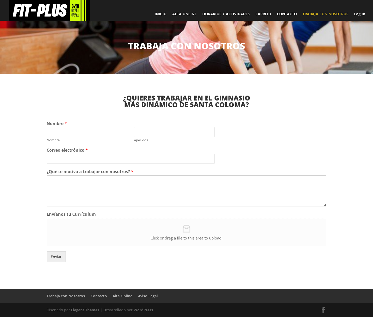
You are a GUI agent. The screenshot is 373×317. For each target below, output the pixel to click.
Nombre (57, 123)
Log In (359, 14)
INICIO (161, 14)
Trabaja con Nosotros (66, 295)
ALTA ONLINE (184, 14)
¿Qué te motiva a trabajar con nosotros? (90, 171)
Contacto (99, 295)
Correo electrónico (67, 150)
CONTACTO (287, 14)
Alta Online (122, 295)
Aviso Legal (148, 295)
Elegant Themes (85, 309)
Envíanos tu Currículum (71, 214)
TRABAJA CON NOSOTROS (325, 14)
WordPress (143, 309)
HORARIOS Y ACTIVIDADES (226, 14)
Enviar (56, 256)
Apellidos (141, 140)
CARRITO (263, 14)
